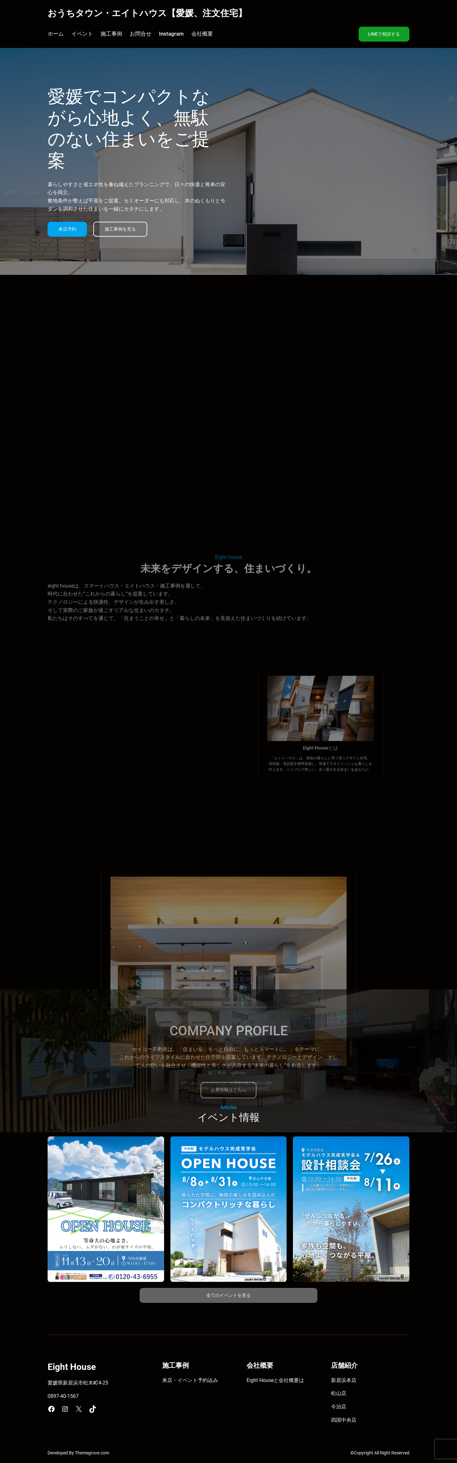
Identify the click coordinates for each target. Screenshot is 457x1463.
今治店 (338, 1407)
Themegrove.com (92, 1453)
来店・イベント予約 (185, 1380)
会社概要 (289, 1380)
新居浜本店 (343, 1380)
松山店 (338, 1393)
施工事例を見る (120, 229)
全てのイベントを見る (228, 1295)
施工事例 (175, 1365)
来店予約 (67, 229)
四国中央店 (343, 1420)
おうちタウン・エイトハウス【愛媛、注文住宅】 (147, 13)
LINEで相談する (384, 34)
